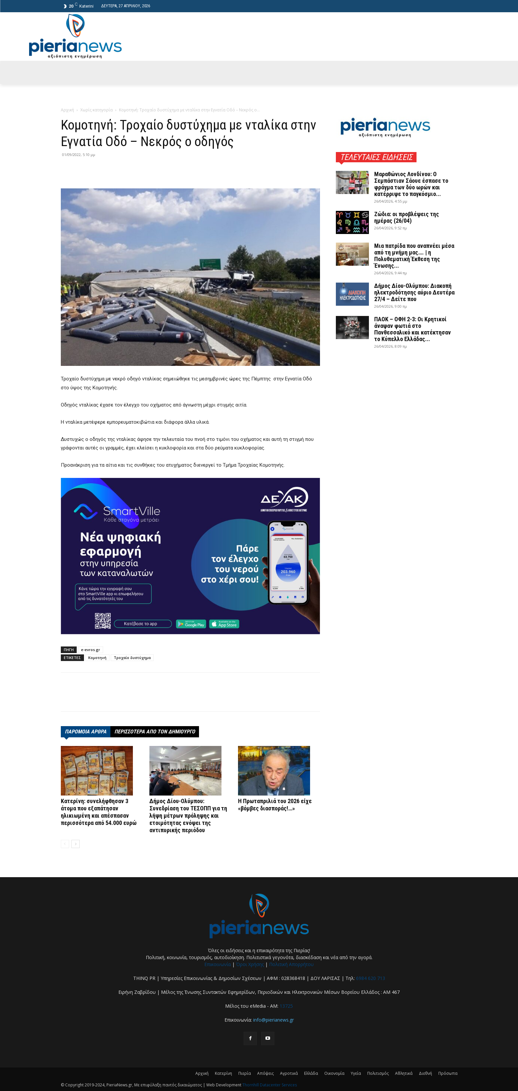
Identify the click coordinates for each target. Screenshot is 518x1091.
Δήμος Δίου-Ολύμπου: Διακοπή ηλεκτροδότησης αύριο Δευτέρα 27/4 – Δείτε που (414, 292)
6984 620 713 (370, 978)
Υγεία (356, 1073)
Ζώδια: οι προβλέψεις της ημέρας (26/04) (406, 217)
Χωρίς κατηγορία (96, 110)
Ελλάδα (311, 1073)
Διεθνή (425, 1073)
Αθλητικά (404, 1073)
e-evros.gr (90, 649)
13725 (286, 1006)
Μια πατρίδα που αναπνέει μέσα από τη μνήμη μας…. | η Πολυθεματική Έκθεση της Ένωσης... (414, 255)
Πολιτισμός (378, 1073)
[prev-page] (65, 844)
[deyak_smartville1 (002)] (190, 556)
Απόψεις (265, 1073)
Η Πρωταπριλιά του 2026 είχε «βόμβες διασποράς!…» (275, 805)
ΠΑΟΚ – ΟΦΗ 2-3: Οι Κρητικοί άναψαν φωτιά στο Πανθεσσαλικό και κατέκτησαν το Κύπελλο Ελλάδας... (412, 329)
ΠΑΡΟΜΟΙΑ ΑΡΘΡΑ (85, 731)
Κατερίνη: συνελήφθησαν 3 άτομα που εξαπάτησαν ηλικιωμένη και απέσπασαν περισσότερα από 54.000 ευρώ (99, 812)
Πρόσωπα (448, 1073)
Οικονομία (334, 1073)
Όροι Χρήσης (250, 964)
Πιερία (244, 1073)
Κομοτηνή (97, 657)
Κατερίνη (223, 1073)
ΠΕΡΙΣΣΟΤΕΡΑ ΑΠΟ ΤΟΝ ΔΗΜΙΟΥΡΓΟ (154, 731)
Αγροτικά (289, 1073)
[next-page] (75, 844)
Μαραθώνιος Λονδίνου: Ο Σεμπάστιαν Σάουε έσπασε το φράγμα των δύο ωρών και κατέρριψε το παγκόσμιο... (411, 184)
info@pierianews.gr (273, 1020)
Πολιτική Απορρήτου (291, 964)
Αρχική (67, 110)
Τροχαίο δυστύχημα (132, 657)
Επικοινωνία (217, 964)
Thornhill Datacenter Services (269, 1085)
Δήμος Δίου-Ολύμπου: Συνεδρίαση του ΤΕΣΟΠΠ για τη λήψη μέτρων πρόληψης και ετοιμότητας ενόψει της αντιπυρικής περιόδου (188, 816)
